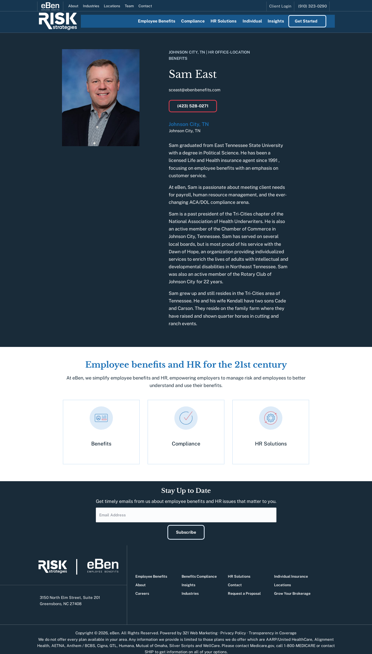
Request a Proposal (244, 587)
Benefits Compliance (199, 570)
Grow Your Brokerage (292, 587)
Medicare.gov (262, 639)
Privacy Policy (233, 627)
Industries (91, 5)
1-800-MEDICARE (299, 639)
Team (129, 5)
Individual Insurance (291, 570)
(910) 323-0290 (312, 4)
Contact (145, 5)
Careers (142, 587)
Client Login (280, 4)
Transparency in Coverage (273, 627)
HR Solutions (239, 570)
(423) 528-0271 (192, 105)
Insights (188, 579)
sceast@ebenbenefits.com (197, 89)
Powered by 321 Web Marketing (189, 627)
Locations (112, 5)
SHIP (149, 645)
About (73, 5)
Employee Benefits (151, 570)
